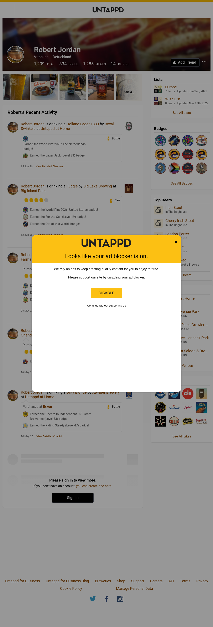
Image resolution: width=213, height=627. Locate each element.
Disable (106, 293)
